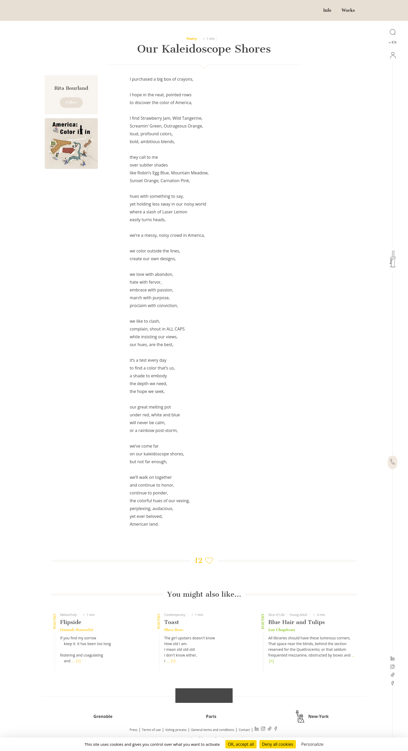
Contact (244, 730)
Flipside (70, 622)
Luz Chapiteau (281, 629)
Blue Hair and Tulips (296, 622)
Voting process (176, 730)
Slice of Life (276, 615)
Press (133, 730)
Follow (71, 102)
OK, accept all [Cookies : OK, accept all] (241, 744)
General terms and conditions (212, 730)
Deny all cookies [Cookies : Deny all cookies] (277, 744)
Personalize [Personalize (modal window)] (312, 744)
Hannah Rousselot (76, 629)
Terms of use (151, 730)
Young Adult (298, 615)
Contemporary (174, 615)
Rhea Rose (173, 629)
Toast (171, 622)
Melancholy (68, 615)
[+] (78, 660)
